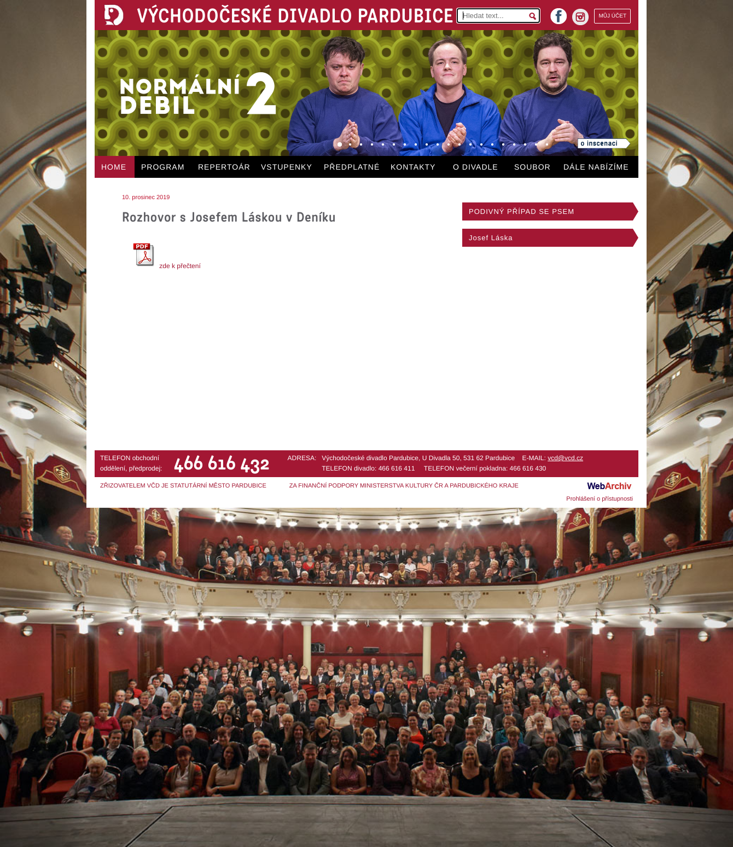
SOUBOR (532, 167)
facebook (558, 13)
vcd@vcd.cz (565, 458)
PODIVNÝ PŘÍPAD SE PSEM (521, 211)
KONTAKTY (413, 167)
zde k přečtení (165, 266)
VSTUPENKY (286, 167)
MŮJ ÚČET (612, 16)
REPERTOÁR (224, 167)
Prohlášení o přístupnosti (599, 499)
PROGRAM (162, 167)
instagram (580, 17)
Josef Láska (491, 238)
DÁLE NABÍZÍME (596, 167)
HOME (113, 167)
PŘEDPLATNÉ (352, 167)
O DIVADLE (475, 167)
